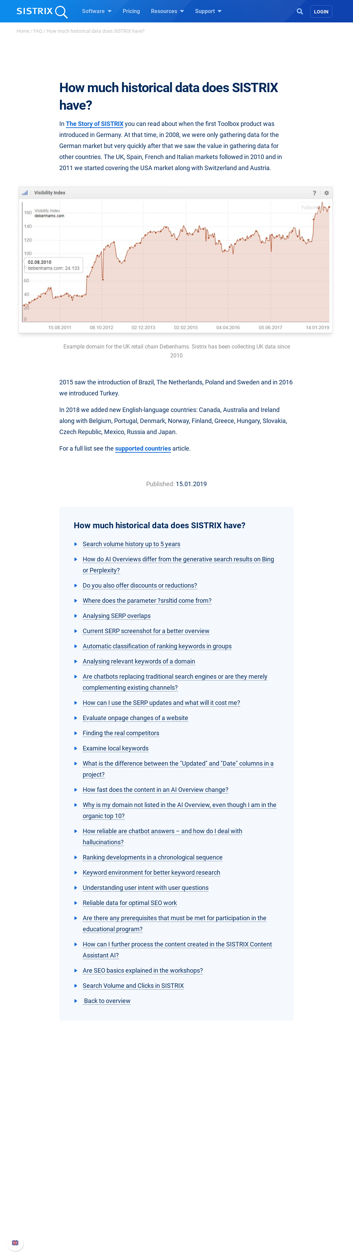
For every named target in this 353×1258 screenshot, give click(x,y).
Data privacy (41, 1205)
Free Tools (197, 1216)
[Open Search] (299, 11)
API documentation (287, 1194)
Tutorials (195, 1227)
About (33, 1172)
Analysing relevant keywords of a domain (139, 661)
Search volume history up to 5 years (131, 544)
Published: (160, 484)
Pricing (131, 11)
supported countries (143, 448)
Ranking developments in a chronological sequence (153, 857)
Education (38, 1194)
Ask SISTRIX (200, 1172)
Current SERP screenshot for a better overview (146, 631)
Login (321, 11)
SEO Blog (196, 1205)
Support (208, 11)
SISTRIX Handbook (287, 1172)
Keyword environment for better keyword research (151, 872)
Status (272, 1216)
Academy (196, 1194)
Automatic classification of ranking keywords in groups (157, 646)
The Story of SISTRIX (94, 123)
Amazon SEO (121, 1194)
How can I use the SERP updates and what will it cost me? (161, 702)
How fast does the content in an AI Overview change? (156, 789)
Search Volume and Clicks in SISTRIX (133, 985)
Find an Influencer (127, 1205)
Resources (167, 11)
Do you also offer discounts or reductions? (140, 585)
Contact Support (284, 1205)
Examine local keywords (116, 748)
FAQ (37, 31)
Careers (47, 1183)
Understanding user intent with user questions (146, 887)
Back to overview (107, 1000)
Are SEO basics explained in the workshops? (143, 970)
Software (97, 11)
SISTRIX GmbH (47, 1159)
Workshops (198, 1183)
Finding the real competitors (121, 733)
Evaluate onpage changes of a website (135, 717)
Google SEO (119, 1183)
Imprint (34, 1216)
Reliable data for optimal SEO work (130, 902)
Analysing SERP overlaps (117, 615)
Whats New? (279, 1183)
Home (23, 31)
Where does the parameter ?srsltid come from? (147, 600)
